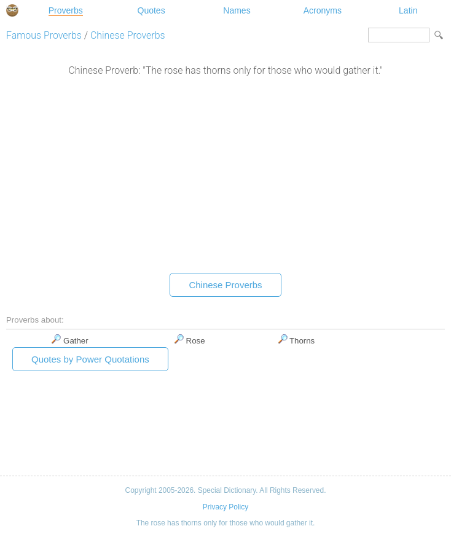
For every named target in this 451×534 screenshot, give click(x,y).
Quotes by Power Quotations (90, 359)
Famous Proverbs (44, 35)
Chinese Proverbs (127, 35)
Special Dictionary (12, 10)
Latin (408, 10)
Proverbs (66, 10)
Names (236, 10)
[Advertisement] (225, 178)
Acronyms (323, 10)
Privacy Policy (225, 507)
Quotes (151, 10)
